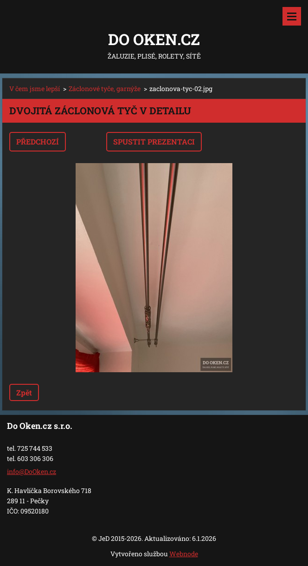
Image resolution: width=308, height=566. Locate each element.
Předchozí (37, 141)
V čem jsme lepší (34, 88)
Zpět (24, 392)
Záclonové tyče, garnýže (105, 88)
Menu (291, 16)
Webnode (183, 553)
